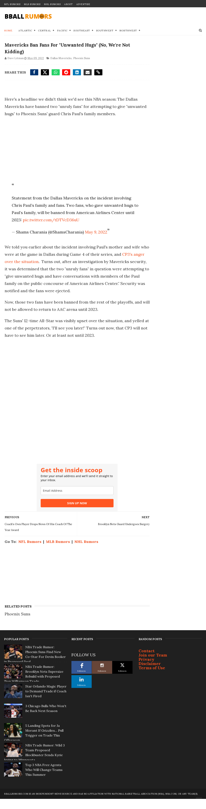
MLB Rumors (32, 4)
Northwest (128, 30)
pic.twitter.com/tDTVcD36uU (90, 228)
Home (8, 30)
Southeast (81, 30)
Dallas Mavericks (60, 59)
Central (44, 30)
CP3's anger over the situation (40, 270)
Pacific (62, 30)
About (68, 4)
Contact (147, 661)
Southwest (105, 30)
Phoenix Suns (81, 59)
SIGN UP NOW (70, 519)
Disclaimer (150, 674)
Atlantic (25, 30)
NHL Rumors (52, 4)
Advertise (83, 4)
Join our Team (153, 665)
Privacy (146, 670)
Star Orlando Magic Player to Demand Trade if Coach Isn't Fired (46, 702)
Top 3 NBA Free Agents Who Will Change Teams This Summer (44, 781)
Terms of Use (152, 678)
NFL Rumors (12, 4)
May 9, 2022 (95, 240)
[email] (70, 506)
